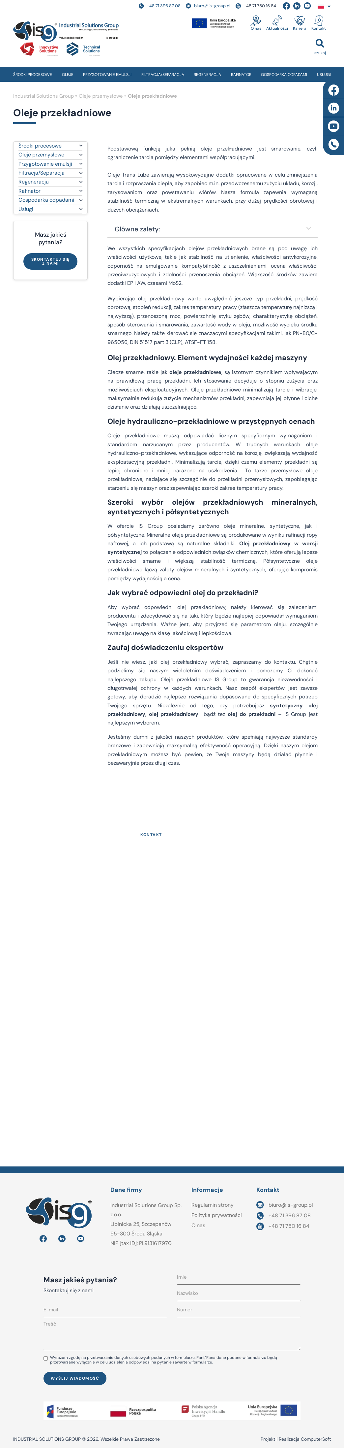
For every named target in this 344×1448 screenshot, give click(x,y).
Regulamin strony (212, 1204)
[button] (320, 46)
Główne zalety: (137, 229)
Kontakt (318, 28)
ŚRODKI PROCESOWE (32, 74)
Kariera (299, 28)
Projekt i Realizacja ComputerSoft (296, 1439)
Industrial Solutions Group (43, 96)
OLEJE (67, 74)
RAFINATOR (241, 74)
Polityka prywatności (216, 1215)
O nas (256, 28)
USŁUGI (324, 74)
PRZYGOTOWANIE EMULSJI (107, 74)
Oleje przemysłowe (101, 96)
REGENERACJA (207, 74)
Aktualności (277, 28)
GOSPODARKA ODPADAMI (284, 74)
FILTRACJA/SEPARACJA (162, 74)
